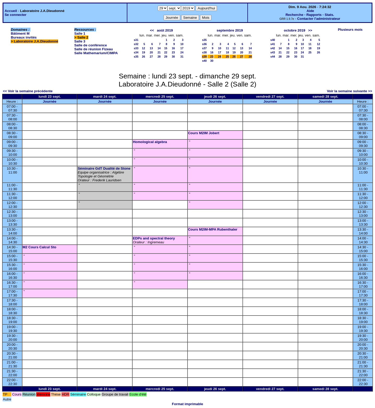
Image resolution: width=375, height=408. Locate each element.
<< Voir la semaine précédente (28, 91)
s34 (136, 52)
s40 (204, 60)
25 (227, 56)
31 (182, 56)
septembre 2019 (230, 30)
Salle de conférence (90, 45)
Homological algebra (150, 142)
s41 (272, 44)
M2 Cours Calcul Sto (40, 247)
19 (143, 52)
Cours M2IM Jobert (203, 133)
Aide (310, 11)
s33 (136, 48)
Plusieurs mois (350, 30)
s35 (136, 56)
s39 (204, 56)
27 (151, 56)
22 (165, 52)
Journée (50, 101)
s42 (272, 48)
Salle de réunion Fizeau (93, 49)
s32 (136, 44)
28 (159, 56)
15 (165, 48)
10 (182, 44)
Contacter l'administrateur (318, 19)
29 (165, 56)
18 (227, 52)
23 (173, 52)
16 (173, 48)
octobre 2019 (294, 30)
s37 (204, 48)
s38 (204, 52)
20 (151, 52)
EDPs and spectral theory (154, 238)
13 (151, 48)
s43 (272, 52)
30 (173, 56)
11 (227, 48)
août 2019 (165, 30)
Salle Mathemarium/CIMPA (96, 53)
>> (310, 30)
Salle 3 (79, 41)
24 (182, 52)
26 (143, 56)
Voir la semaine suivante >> (349, 91)
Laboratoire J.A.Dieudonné (36, 41)
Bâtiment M (20, 33)
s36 (204, 44)
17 (182, 48)
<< (152, 30)
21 (159, 52)
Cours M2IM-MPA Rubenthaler (213, 229)
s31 (136, 39)
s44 (272, 56)
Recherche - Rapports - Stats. (309, 15)
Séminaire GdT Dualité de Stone (104, 168)
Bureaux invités (23, 37)
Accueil (11, 11)
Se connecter (16, 15)
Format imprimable (187, 404)
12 (143, 48)
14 (159, 48)
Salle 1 (79, 33)
